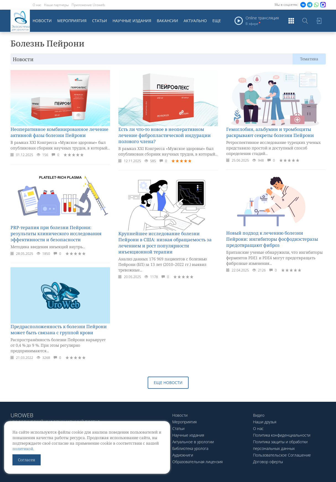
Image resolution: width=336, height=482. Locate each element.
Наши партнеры (56, 4)
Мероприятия (72, 20)
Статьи (99, 20)
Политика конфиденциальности (281, 435)
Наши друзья (264, 421)
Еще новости (168, 382)
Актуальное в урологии (193, 441)
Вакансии (167, 20)
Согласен (26, 459)
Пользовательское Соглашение (282, 455)
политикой (22, 448)
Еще (216, 20)
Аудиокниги (182, 455)
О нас (37, 4)
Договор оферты (268, 461)
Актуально (195, 20)
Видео (258, 415)
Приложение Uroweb (88, 4)
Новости (42, 20)
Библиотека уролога (190, 448)
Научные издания (132, 20)
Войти (319, 21)
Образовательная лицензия (197, 461)
